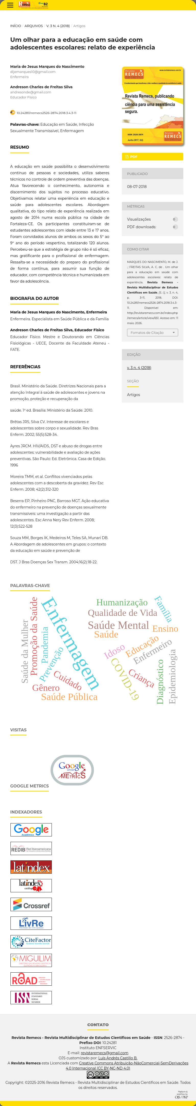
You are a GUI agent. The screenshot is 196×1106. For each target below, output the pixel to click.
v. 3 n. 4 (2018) (58, 26)
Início (15, 26)
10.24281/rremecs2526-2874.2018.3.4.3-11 (46, 113)
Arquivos (33, 26)
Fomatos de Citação (147, 332)
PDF (133, 157)
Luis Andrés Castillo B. (117, 1058)
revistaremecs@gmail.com (104, 1053)
